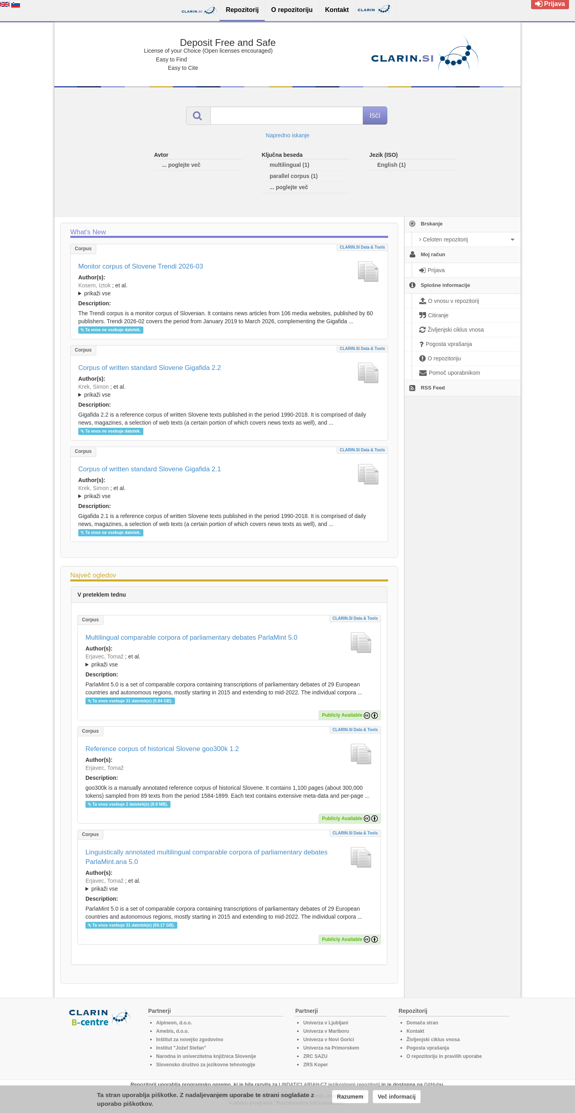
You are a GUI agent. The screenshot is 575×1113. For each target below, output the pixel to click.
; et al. (229, 289)
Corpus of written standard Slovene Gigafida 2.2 (149, 368)
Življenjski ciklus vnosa (433, 1039)
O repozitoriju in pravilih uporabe (444, 1056)
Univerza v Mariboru (326, 1031)
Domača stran (422, 1023)
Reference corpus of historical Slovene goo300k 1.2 (162, 749)
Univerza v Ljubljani (325, 1023)
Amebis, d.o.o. (172, 1031)
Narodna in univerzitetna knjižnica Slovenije (206, 1056)
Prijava (550, 3)
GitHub (432, 1084)
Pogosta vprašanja (427, 1048)
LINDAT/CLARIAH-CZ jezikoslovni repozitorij (329, 1084)
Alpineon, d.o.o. (174, 1023)
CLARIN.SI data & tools (362, 247)
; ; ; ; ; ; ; (229, 289)
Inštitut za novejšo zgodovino (189, 1039)
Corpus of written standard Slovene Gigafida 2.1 (149, 469)
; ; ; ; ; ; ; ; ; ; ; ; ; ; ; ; (229, 492)
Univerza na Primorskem (331, 1048)
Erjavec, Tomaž (104, 656)
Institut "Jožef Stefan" (181, 1048)
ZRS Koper (315, 1065)
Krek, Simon (93, 387)
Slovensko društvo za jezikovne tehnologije (205, 1065)
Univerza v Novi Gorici (328, 1039)
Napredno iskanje (287, 135)
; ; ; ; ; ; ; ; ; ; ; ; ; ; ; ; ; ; (229, 391)
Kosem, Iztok (94, 285)
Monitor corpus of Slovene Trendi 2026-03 (140, 266)
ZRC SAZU (315, 1056)
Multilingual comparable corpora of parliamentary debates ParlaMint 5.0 (191, 637)
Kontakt (415, 1031)
